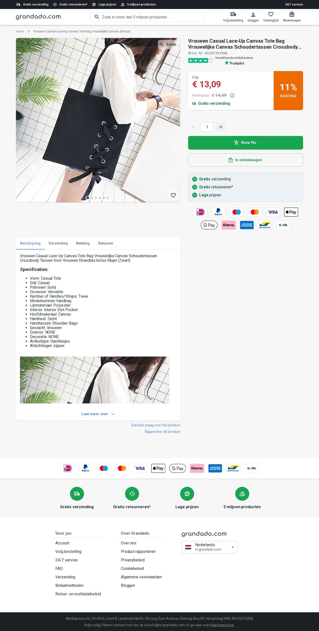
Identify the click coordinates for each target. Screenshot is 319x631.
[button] (210, 547)
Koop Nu (245, 142)
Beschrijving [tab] (30, 243)
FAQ (78, 568)
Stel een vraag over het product (155, 425)
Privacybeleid (141, 560)
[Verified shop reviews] (245, 60)
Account (78, 543)
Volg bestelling (78, 551)
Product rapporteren (141, 551)
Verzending (78, 577)
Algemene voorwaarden (141, 577)
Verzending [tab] (58, 243)
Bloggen (141, 585)
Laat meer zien (98, 414)
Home (20, 31)
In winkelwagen (245, 159)
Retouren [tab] (105, 243)
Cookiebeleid (141, 568)
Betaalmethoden (78, 585)
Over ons (141, 543)
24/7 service (294, 4)
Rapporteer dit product (162, 431)
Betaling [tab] (83, 243)
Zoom (168, 44)
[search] (153, 17)
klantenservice (222, 625)
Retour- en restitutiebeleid (78, 594)
